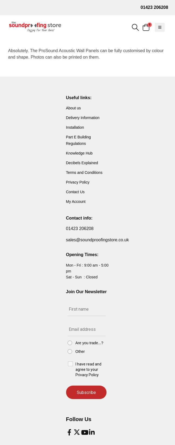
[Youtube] (84, 432)
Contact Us (75, 192)
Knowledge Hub (79, 153)
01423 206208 (154, 7)
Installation (75, 127)
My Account (75, 201)
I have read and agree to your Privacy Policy (88, 369)
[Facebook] (69, 432)
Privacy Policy (78, 182)
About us (73, 108)
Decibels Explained (82, 163)
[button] (135, 27)
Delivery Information (83, 118)
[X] (77, 432)
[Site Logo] (35, 27)
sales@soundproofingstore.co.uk (97, 240)
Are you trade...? (90, 343)
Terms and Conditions (84, 172)
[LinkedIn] (92, 432)
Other (80, 351)
